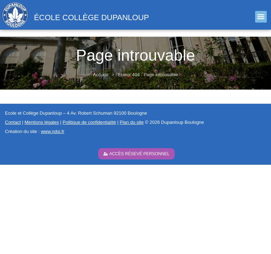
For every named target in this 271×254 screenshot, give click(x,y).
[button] (261, 17)
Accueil (100, 74)
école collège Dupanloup (91, 17)
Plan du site (132, 122)
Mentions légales (41, 122)
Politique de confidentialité (89, 122)
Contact (13, 122)
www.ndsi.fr (52, 131)
